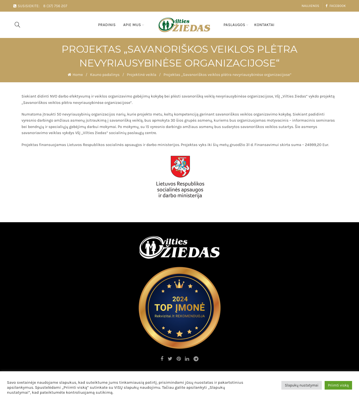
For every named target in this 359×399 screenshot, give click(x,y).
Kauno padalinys (104, 74)
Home (78, 74)
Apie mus (132, 24)
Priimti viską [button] (338, 385)
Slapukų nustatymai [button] (301, 385)
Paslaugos (234, 24)
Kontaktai (264, 24)
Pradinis (107, 24)
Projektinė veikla (141, 74)
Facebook (335, 6)
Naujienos (310, 6)
